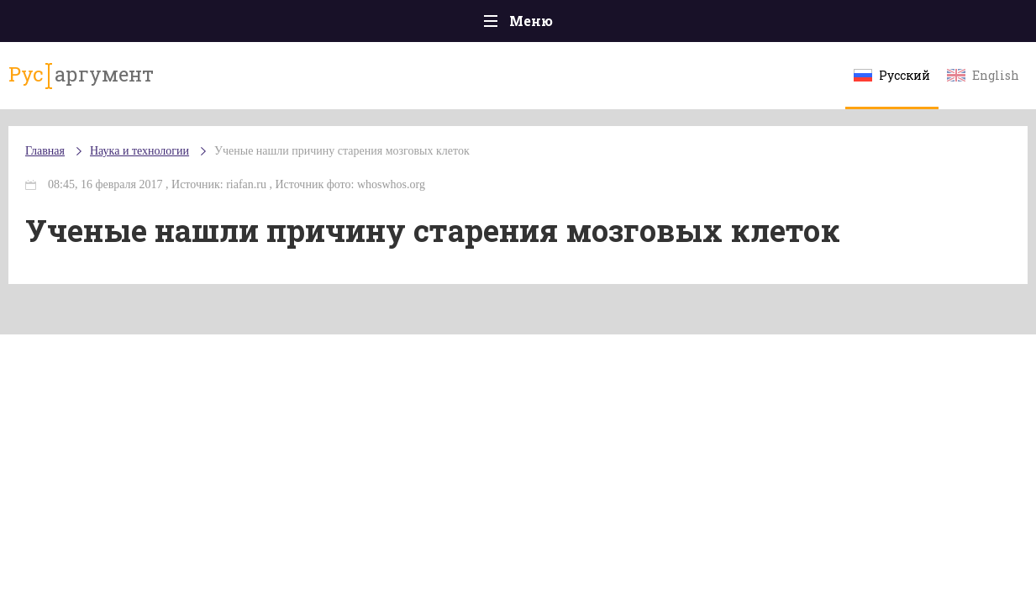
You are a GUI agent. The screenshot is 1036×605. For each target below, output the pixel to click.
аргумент (87, 83)
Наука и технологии (660, 34)
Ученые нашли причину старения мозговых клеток (356, 167)
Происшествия (162, 25)
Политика (274, 25)
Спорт (556, 25)
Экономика (469, 25)
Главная (56, 25)
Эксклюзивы (880, 25)
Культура (777, 25)
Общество (369, 25)
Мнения (980, 25)
